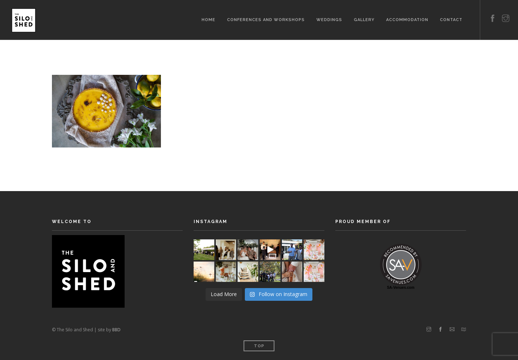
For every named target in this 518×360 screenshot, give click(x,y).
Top (259, 346)
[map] (463, 329)
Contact (451, 18)
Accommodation (407, 18)
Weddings (329, 18)
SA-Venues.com (400, 288)
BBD (116, 330)
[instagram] (505, 10)
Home (208, 18)
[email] (452, 329)
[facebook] (492, 10)
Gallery (364, 18)
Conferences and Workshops (266, 18)
